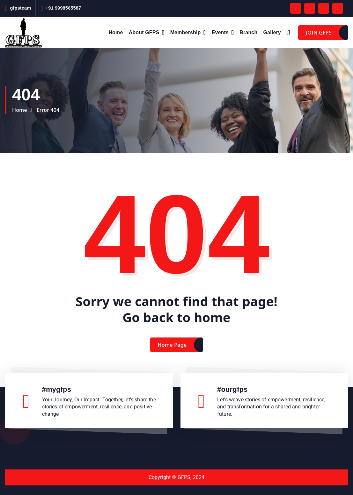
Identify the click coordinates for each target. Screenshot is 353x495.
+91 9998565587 (63, 8)
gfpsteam (20, 8)
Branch (248, 32)
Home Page (172, 352)
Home (115, 32)
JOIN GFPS (319, 32)
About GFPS (144, 32)
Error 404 (48, 109)
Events (220, 32)
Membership (185, 32)
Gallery (272, 32)
